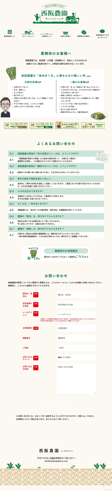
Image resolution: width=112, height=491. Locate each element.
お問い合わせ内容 (30, 367)
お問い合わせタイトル (30, 358)
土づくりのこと (28, 33)
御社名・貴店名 (30, 294)
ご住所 (25, 348)
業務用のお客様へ (84, 33)
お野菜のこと (46, 33)
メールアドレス (30, 313)
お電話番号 (30, 328)
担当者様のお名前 (30, 304)
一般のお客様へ (65, 33)
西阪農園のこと (9, 33)
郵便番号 (26, 338)
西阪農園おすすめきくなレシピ (102, 33)
